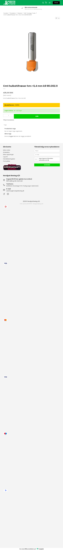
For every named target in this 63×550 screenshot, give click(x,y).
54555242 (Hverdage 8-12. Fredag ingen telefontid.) (22, 186)
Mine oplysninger (8, 154)
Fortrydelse (6, 161)
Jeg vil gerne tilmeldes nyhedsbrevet (46, 159)
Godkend (47, 165)
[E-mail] (47, 154)
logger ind (12, 136)
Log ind (5, 157)
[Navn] (47, 151)
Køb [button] (36, 116)
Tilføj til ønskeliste (8, 120)
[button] (56, 18)
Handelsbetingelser (9, 159)
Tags (5, 125)
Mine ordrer (6, 150)
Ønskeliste (6, 152)
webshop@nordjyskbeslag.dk (15, 191)
